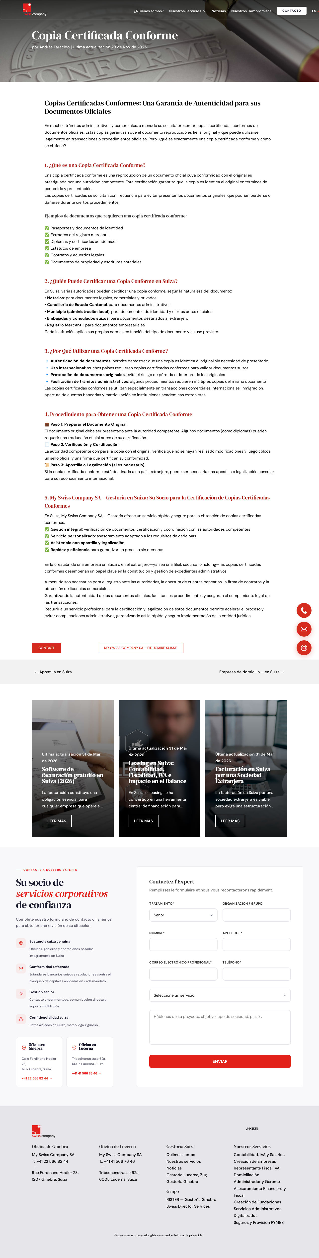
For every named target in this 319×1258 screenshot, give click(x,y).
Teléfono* (232, 962)
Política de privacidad (189, 1235)
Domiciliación (246, 1174)
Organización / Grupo (243, 903)
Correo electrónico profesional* (180, 962)
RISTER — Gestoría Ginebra (191, 1199)
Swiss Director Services (188, 1206)
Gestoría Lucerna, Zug (186, 1174)
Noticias (219, 11)
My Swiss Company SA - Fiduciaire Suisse (140, 648)
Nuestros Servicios (185, 11)
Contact (46, 648)
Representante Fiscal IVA (257, 1168)
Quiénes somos (180, 1154)
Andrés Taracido (54, 47)
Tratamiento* (161, 903)
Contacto (291, 11)
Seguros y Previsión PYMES (259, 1222)
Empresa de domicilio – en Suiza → (252, 672)
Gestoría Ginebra (182, 1181)
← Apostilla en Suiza (53, 672)
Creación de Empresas (255, 1161)
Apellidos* (232, 933)
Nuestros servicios (183, 1161)
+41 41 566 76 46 (84, 1073)
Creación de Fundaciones (257, 1202)
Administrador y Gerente (257, 1181)
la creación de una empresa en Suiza (83, 564)
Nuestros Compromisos (251, 11)
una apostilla (220, 471)
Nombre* (157, 933)
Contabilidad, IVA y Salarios (259, 1154)
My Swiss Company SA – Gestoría (92, 515)
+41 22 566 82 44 (35, 1078)
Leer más (56, 821)
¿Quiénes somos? (149, 11)
